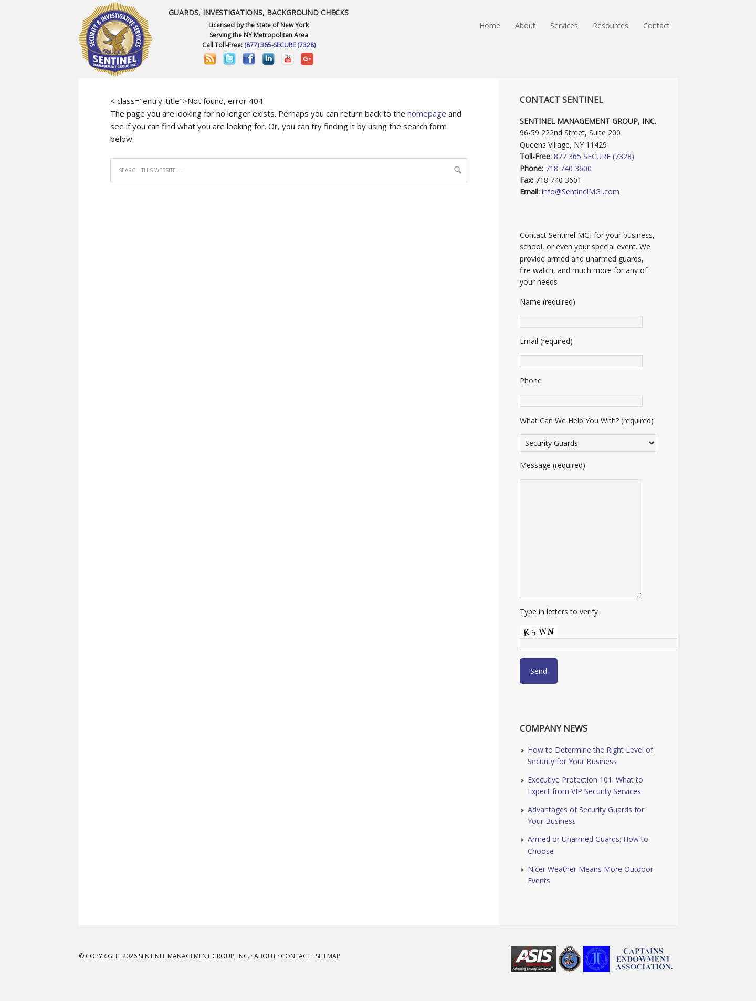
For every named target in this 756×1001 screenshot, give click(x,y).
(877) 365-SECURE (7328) (280, 44)
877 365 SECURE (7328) (594, 156)
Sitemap (328, 956)
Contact (296, 956)
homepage (426, 113)
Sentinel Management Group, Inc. (194, 956)
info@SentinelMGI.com (581, 191)
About (265, 956)
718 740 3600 (568, 168)
